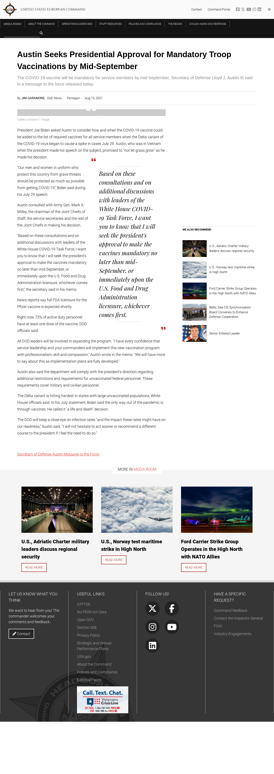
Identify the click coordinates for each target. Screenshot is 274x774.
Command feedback (231, 663)
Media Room (145, 521)
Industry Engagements (232, 686)
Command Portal (219, 9)
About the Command (94, 716)
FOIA (218, 678)
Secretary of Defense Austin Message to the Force (58, 506)
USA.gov (84, 709)
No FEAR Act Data (92, 664)
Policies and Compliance (97, 724)
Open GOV (85, 672)
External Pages (89, 732)
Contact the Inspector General (238, 670)
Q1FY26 (83, 656)
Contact (196, 9)
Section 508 (87, 680)
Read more (34, 619)
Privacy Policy (88, 687)
